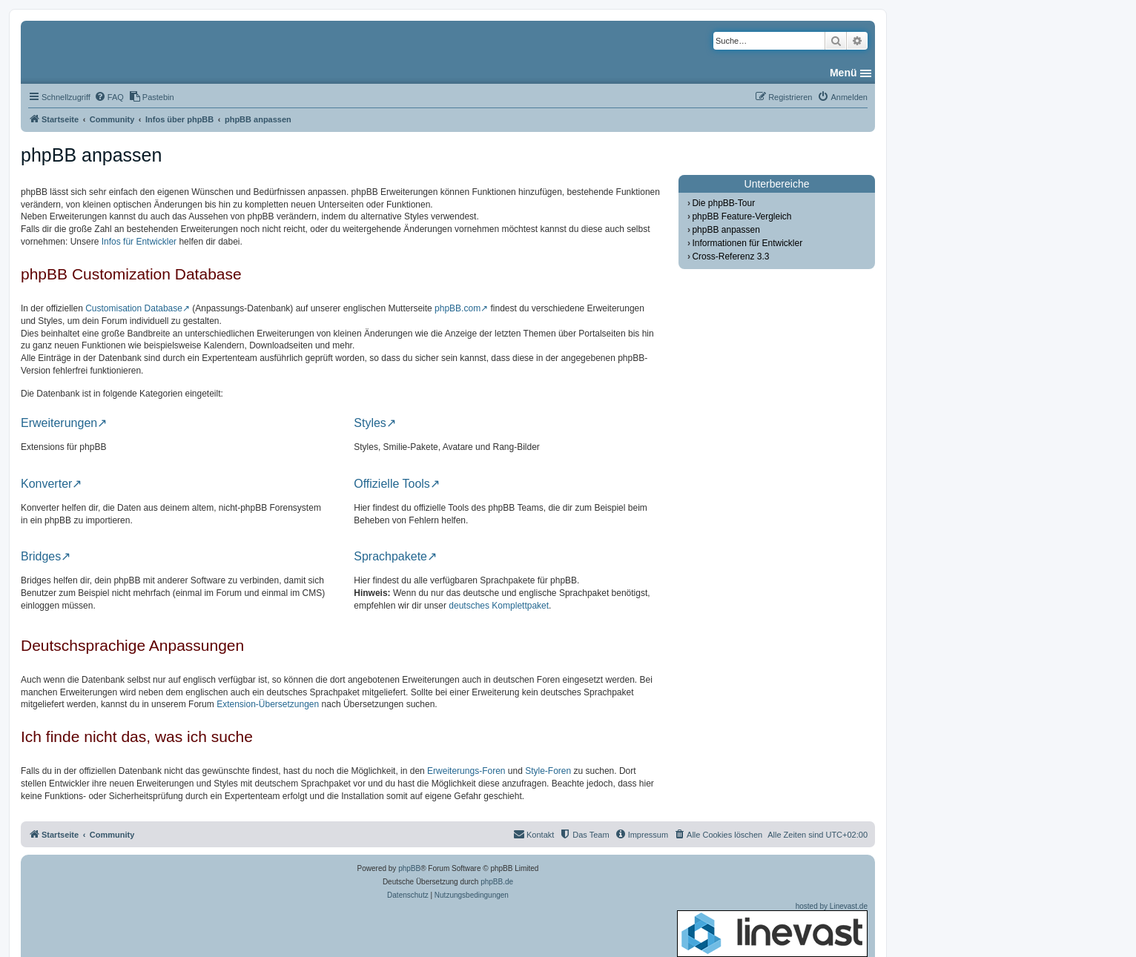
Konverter (46, 484)
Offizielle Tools (392, 484)
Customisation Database (133, 308)
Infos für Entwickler (139, 241)
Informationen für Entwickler (747, 243)
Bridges (41, 557)
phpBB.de (497, 882)
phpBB (409, 868)
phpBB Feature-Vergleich (741, 216)
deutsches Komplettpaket (499, 605)
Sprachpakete (390, 557)
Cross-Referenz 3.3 (730, 256)
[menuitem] (109, 97)
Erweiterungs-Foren (466, 771)
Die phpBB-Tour (723, 203)
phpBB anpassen (725, 230)
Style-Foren (548, 771)
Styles (370, 423)
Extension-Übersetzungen (268, 704)
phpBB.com (458, 308)
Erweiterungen (59, 423)
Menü (843, 73)
